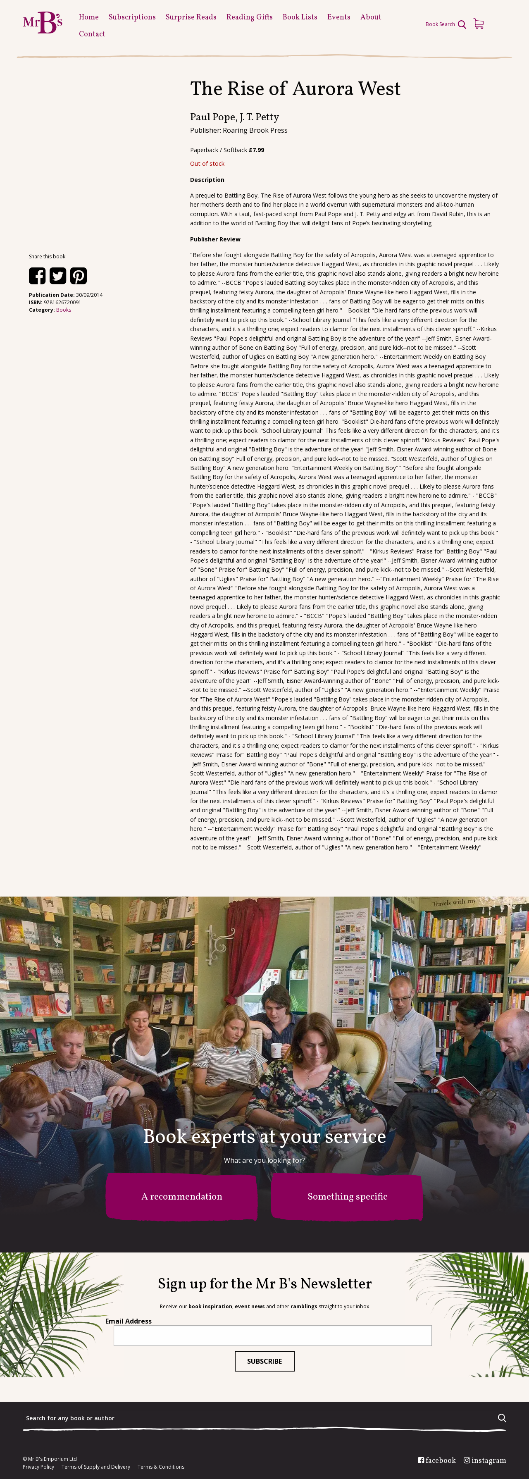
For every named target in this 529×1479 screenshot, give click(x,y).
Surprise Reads (191, 17)
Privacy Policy (38, 1467)
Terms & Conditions (161, 1467)
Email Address (128, 1321)
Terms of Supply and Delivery (96, 1467)
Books (63, 309)
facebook (441, 1461)
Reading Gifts (249, 17)
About (370, 17)
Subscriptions (132, 17)
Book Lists (300, 17)
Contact (92, 34)
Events (338, 17)
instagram (489, 1461)
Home (89, 17)
